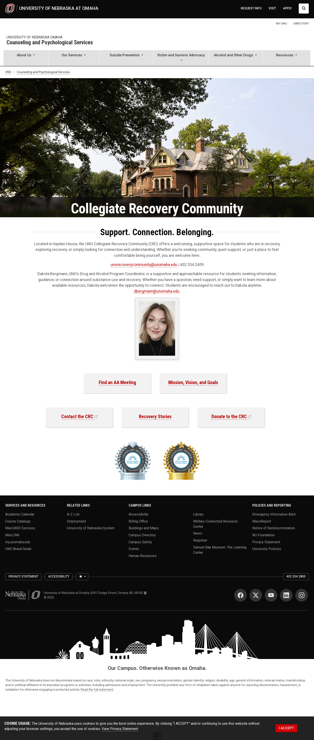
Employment (76, 521)
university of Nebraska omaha (34, 37)
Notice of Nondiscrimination (273, 528)
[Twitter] (255, 595)
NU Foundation (263, 535)
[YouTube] (271, 595)
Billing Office (138, 521)
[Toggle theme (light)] (82, 576)
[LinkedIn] (286, 595)
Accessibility (138, 514)
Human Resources (143, 556)
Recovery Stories (155, 416)
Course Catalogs (18, 521)
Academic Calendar (19, 514)
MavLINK (12, 535)
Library (198, 514)
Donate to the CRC (229, 416)
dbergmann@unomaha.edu (156, 291)
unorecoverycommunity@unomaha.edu (144, 264)
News (197, 533)
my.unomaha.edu (17, 542)
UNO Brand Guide (18, 549)
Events (134, 549)
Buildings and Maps (144, 528)
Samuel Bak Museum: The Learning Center (219, 549)
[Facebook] (240, 595)
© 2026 (49, 597)
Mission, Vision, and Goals (193, 382)
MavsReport (261, 521)
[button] (25, 58)
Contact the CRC (77, 416)
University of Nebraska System (90, 528)
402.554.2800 (295, 576)
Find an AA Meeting (117, 382)
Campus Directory (142, 535)
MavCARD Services (20, 528)
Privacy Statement (266, 542)
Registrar (200, 540)
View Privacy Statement (120, 729)
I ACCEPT (286, 728)
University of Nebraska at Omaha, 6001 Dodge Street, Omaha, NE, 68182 (95, 593)
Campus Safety (140, 542)
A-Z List (73, 514)
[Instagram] (301, 595)
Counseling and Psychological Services (50, 43)
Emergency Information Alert (274, 514)
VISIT (272, 8)
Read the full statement (97, 689)
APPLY (287, 8)
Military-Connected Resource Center (215, 523)
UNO (8, 72)
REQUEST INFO (251, 8)
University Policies (266, 549)
